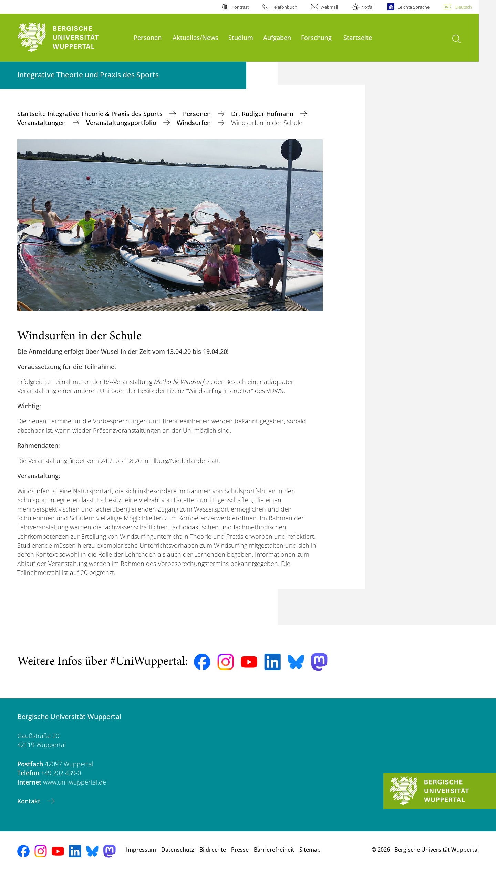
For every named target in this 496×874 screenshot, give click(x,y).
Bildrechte (212, 849)
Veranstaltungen (42, 122)
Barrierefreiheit (274, 849)
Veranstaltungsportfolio (122, 122)
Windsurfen (195, 122)
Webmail (329, 7)
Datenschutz (177, 849)
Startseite (357, 37)
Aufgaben (277, 37)
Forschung (316, 37)
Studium (240, 37)
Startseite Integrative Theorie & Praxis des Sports (90, 113)
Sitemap (310, 849)
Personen (148, 37)
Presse (240, 849)
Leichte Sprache (413, 7)
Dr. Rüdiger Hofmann (263, 113)
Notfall (367, 7)
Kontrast (240, 7)
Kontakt (29, 801)
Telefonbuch (284, 7)
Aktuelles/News (195, 37)
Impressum (141, 849)
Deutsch (463, 7)
